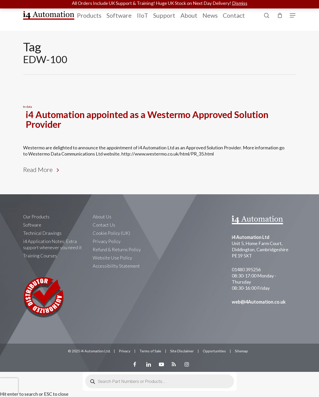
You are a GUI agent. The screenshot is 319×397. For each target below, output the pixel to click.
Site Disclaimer (182, 351)
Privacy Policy (107, 241)
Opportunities (214, 351)
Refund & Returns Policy (117, 249)
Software (32, 225)
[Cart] (280, 15)
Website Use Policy (112, 257)
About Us (102, 216)
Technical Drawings (42, 233)
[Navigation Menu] (293, 15)
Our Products (36, 216)
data (29, 107)
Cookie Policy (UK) (111, 233)
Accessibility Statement (116, 266)
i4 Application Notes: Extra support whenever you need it (52, 244)
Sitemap (241, 351)
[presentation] (9, 385)
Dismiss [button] (239, 3)
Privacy (124, 351)
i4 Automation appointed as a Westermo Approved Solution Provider (147, 119)
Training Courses (40, 255)
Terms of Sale (150, 351)
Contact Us (104, 225)
